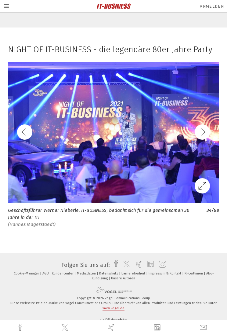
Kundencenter (63, 273)
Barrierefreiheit (133, 273)
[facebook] (21, 327)
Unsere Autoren (123, 278)
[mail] (204, 327)
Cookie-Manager (27, 273)
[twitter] (65, 327)
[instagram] (161, 265)
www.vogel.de (113, 308)
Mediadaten (87, 273)
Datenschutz (109, 273)
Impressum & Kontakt (165, 273)
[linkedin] (158, 328)
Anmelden (212, 6)
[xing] (112, 327)
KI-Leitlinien (194, 273)
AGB (45, 273)
